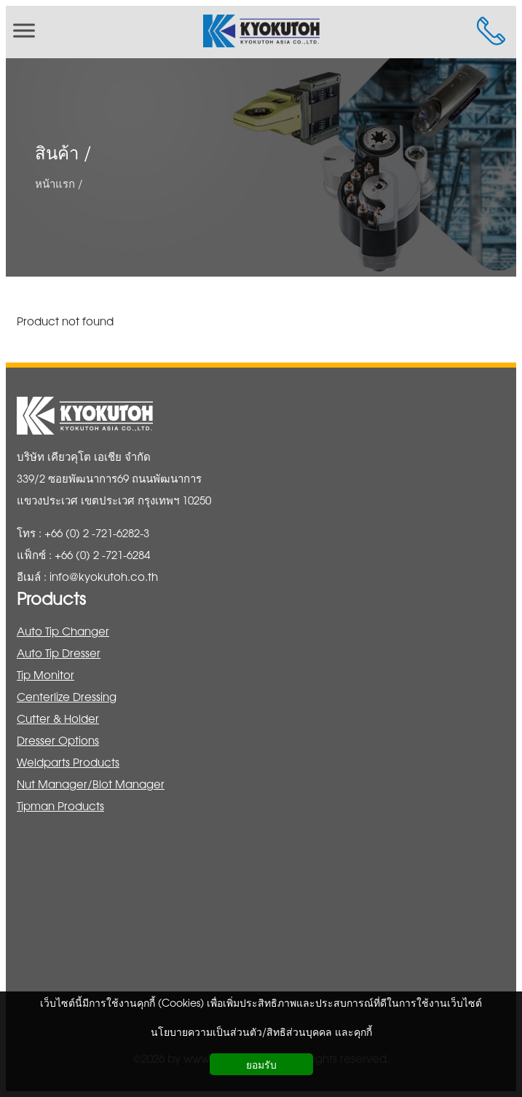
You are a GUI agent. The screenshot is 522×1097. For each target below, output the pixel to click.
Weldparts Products (68, 761)
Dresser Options (58, 740)
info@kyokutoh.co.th (104, 576)
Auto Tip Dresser (58, 652)
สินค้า (57, 152)
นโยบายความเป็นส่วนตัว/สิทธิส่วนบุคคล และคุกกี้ (261, 1031)
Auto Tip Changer (63, 630)
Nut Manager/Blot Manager (91, 783)
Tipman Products (60, 805)
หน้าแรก (55, 182)
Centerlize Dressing (66, 696)
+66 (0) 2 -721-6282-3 (96, 532)
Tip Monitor (45, 674)
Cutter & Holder (58, 718)
